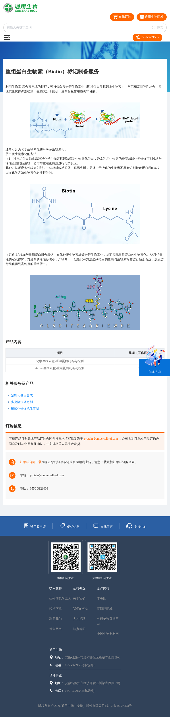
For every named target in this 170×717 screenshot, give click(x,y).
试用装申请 (34, 526)
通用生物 (55, 649)
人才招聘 (79, 619)
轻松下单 (55, 608)
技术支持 (55, 588)
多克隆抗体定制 (22, 402)
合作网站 (103, 588)
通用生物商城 (152, 17)
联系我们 (55, 619)
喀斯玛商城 (104, 608)
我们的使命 (81, 608)
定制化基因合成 (22, 395)
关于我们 (79, 598)
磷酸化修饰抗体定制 (25, 408)
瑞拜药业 (55, 675)
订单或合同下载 (31, 462)
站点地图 (79, 629)
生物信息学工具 (60, 598)
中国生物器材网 (108, 633)
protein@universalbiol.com (101, 438)
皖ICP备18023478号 (118, 706)
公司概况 (79, 588)
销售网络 (55, 629)
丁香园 (101, 598)
